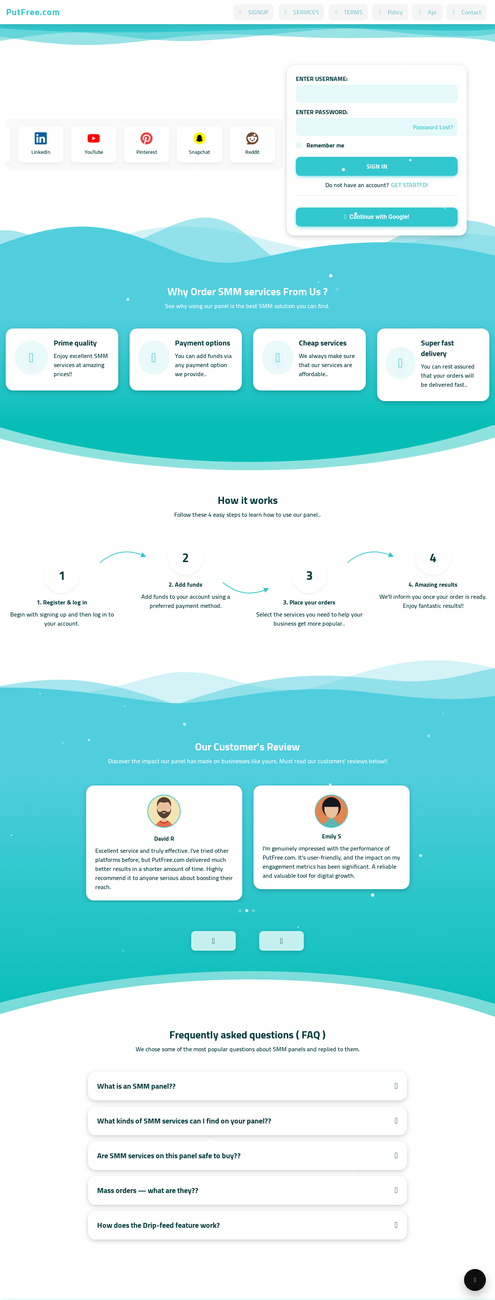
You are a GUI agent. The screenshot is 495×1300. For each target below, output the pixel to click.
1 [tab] (239, 910)
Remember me (325, 145)
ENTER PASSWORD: (322, 111)
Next (298, 940)
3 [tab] (253, 910)
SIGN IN (377, 166)
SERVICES (301, 12)
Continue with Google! (376, 216)
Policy (390, 12)
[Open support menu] (475, 1280)
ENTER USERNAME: (322, 78)
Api (427, 12)
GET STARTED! (409, 184)
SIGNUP (253, 12)
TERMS (348, 12)
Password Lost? (433, 127)
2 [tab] (246, 910)
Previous (197, 940)
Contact (466, 12)
